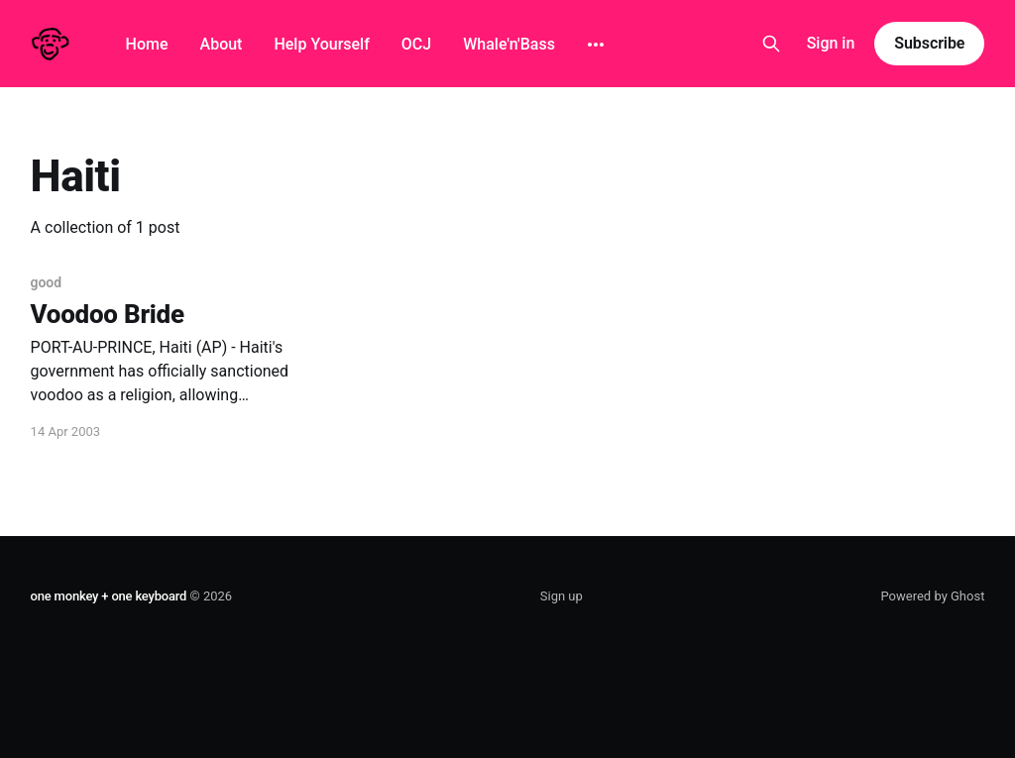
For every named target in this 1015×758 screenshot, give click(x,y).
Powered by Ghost (932, 596)
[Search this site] (771, 43)
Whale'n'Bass (509, 44)
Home (147, 44)
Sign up (561, 596)
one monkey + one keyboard (109, 596)
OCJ (416, 44)
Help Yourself (321, 44)
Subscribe (929, 43)
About (221, 44)
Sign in (831, 43)
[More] (596, 44)
